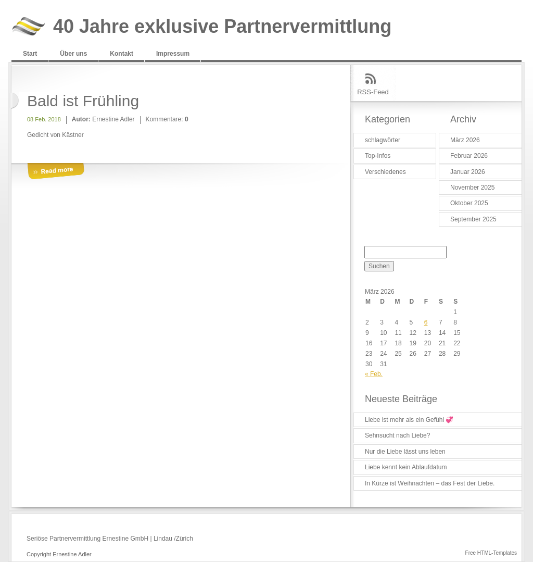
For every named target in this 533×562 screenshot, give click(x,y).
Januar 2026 (467, 172)
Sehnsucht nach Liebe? (397, 435)
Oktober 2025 (469, 203)
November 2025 (472, 187)
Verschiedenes (385, 172)
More (55, 171)
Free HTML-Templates (491, 553)
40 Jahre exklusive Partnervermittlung (222, 27)
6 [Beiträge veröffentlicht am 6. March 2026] (426, 322)
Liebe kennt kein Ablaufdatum (406, 467)
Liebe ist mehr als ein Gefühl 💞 (409, 419)
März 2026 (465, 140)
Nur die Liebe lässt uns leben (405, 451)
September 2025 (473, 219)
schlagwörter (382, 140)
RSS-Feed (373, 92)
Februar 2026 (469, 155)
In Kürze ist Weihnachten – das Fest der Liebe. (429, 483)
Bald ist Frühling (83, 100)
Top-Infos (377, 155)
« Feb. (374, 374)
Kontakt (121, 53)
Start (30, 53)
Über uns (73, 53)
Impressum (172, 53)
